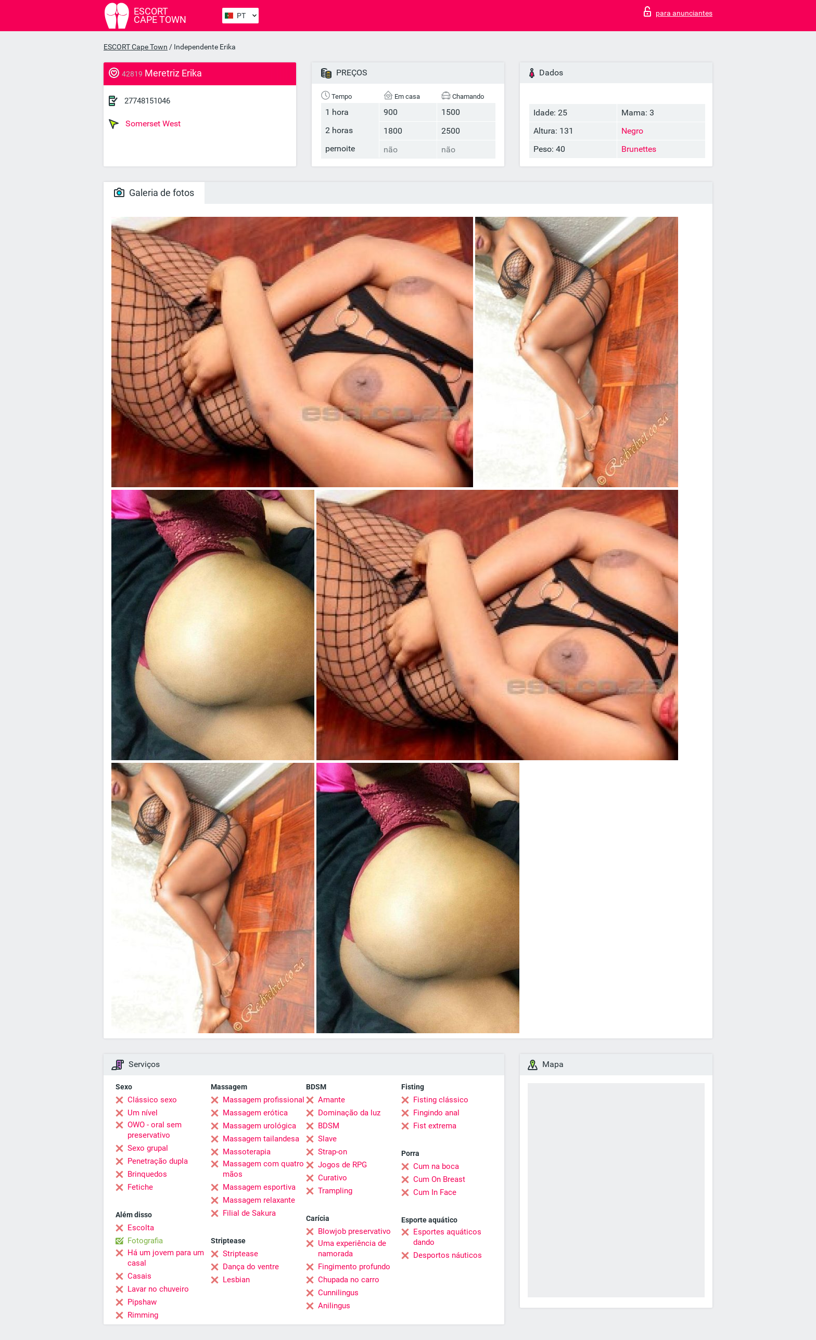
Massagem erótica (255, 1112)
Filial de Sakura (249, 1213)
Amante (331, 1099)
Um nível (143, 1112)
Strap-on (332, 1151)
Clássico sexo (152, 1099)
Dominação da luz (349, 1112)
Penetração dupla (158, 1161)
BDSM (328, 1125)
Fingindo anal (436, 1112)
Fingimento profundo (354, 1266)
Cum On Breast (439, 1179)
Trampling (335, 1190)
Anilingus (334, 1305)
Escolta (141, 1227)
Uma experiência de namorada (352, 1248)
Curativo (332, 1177)
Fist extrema (434, 1125)
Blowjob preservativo (354, 1231)
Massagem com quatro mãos (263, 1169)
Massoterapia (247, 1151)
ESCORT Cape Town (136, 47)
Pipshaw (142, 1302)
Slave (327, 1138)
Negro (632, 131)
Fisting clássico (440, 1099)
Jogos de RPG (342, 1164)
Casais (139, 1276)
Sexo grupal (148, 1148)
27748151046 (147, 101)
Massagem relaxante (259, 1200)
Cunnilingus (338, 1292)
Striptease (240, 1253)
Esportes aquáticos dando (447, 1237)
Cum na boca (436, 1166)
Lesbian (236, 1279)
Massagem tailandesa (261, 1138)
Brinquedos (147, 1174)
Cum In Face (434, 1192)
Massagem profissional (263, 1099)
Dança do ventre (251, 1266)
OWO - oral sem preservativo (155, 1130)
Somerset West (145, 124)
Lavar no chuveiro (158, 1289)
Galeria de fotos (154, 192)
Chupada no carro (348, 1279)
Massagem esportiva (259, 1187)
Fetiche (140, 1187)
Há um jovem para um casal (166, 1258)
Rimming (143, 1315)
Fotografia (145, 1240)
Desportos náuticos (447, 1255)
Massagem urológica (259, 1125)
